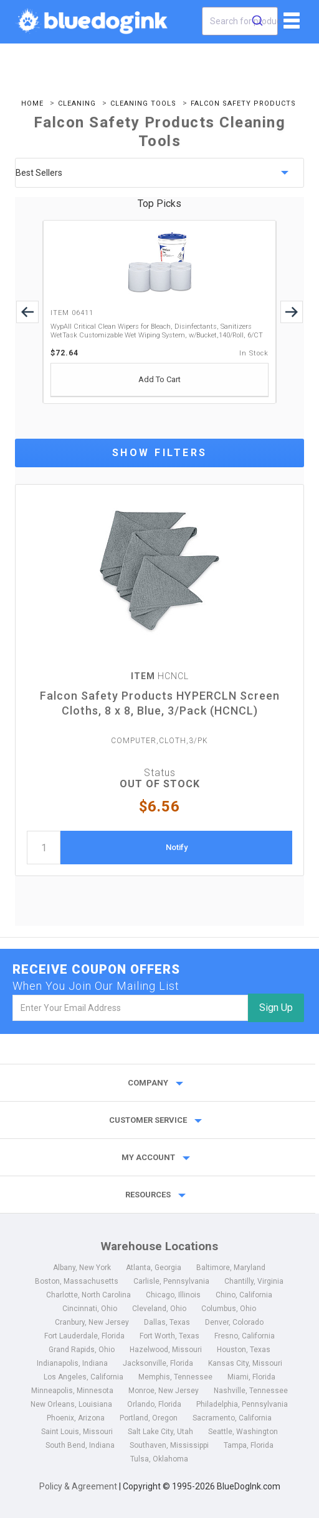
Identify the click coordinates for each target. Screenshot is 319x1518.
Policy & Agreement (78, 1486)
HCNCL (160, 676)
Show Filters (159, 453)
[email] (130, 1008)
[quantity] (43, 847)
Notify (177, 847)
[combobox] (240, 21)
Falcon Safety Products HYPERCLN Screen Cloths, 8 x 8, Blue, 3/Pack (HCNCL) (160, 703)
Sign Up (276, 1007)
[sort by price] (159, 173)
